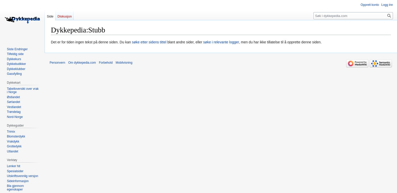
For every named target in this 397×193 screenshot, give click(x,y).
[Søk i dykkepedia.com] (353, 15)
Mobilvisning (124, 62)
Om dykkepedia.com (82, 62)
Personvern (57, 62)
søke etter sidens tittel (149, 42)
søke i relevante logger (221, 42)
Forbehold (106, 62)
